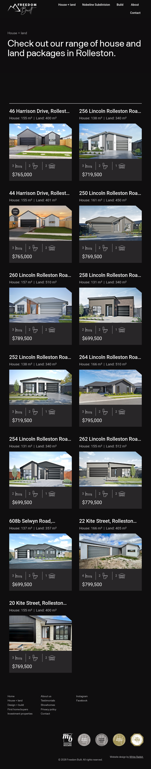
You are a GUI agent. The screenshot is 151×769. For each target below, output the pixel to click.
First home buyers (18, 709)
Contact (45, 713)
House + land (15, 700)
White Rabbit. (136, 756)
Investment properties (20, 713)
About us (46, 696)
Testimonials (48, 700)
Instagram (82, 696)
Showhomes (48, 704)
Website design (118, 756)
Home (11, 696)
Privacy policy (48, 709)
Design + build (16, 704)
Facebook (81, 700)
